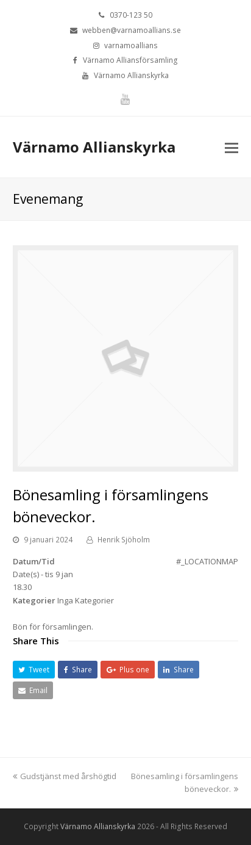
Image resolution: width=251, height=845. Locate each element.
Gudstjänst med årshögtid (64, 776)
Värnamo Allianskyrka (94, 147)
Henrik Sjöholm (123, 539)
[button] (34, 669)
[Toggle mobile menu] (231, 147)
